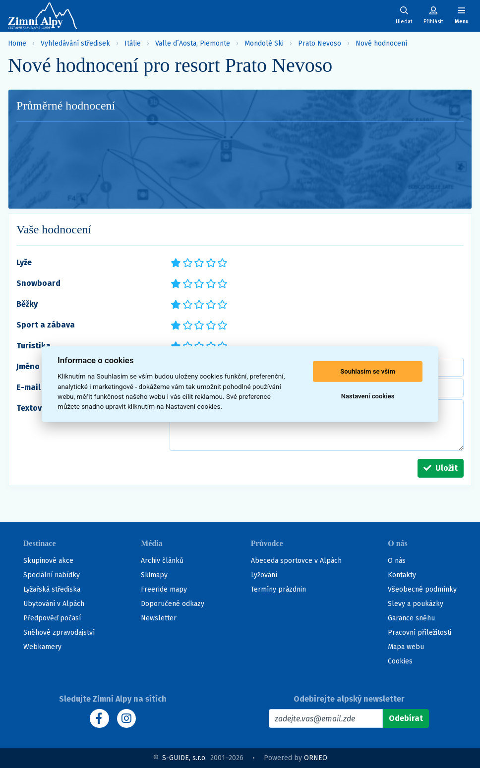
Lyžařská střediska (51, 589)
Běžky (27, 304)
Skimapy (154, 575)
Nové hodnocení (381, 43)
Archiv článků (162, 560)
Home (17, 43)
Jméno (28, 366)
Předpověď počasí (52, 618)
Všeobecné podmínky (422, 589)
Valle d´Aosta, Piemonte (192, 43)
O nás (397, 560)
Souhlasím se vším (367, 371)
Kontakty (402, 575)
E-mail (28, 387)
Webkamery (42, 647)
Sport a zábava (45, 324)
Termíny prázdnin (278, 589)
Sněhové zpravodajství (59, 632)
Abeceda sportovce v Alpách (296, 560)
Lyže (24, 262)
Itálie (132, 43)
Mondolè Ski (264, 43)
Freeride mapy (164, 589)
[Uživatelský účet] (404, 15)
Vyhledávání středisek (75, 43)
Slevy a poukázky (415, 604)
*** (198, 262)
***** (221, 262)
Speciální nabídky (51, 575)
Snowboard (38, 283)
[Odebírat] (406, 718)
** (185, 262)
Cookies (400, 661)
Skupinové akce (48, 560)
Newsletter (159, 618)
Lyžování (264, 575)
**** (210, 262)
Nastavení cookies (368, 396)
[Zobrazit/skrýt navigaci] (461, 15)
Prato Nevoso (319, 43)
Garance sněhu (411, 618)
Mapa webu (406, 647)
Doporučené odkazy (172, 604)
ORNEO (315, 758)
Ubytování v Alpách (53, 604)
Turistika (33, 345)
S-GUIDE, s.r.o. (184, 758)
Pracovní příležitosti (419, 632)
